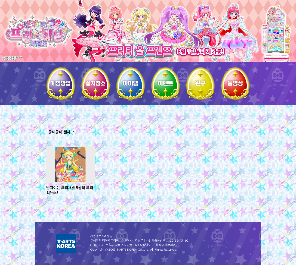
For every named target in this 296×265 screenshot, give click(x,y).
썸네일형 (238, 133)
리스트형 (244, 133)
